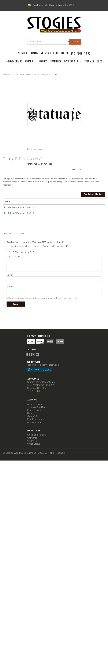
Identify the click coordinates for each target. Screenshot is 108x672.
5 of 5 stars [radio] (33, 256)
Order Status (33, 448)
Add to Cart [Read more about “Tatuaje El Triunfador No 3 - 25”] (91, 208)
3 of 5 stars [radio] (28, 256)
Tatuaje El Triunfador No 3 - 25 (18, 207)
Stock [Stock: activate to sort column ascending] (56, 201)
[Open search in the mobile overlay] (54, 42)
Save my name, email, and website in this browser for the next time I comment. (43, 302)
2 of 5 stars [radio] (25, 256)
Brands (43, 61)
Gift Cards (32, 442)
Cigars (30, 61)
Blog (100, 61)
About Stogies (34, 408)
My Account (51, 53)
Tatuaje (36, 74)
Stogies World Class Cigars (41, 386)
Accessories (72, 61)
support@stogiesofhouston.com (42, 369)
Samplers (55, 61)
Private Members (35, 423)
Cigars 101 (32, 420)
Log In (64, 53)
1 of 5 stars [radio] (22, 256)
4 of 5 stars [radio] (30, 256)
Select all (95, 201)
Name (10, 279)
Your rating (13, 255)
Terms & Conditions (37, 411)
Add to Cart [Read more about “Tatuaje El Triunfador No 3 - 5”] (91, 216)
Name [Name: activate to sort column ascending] (7, 201)
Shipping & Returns (36, 439)
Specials (89, 61)
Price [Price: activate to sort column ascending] (42, 201)
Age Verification (35, 426)
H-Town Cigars (14, 61)
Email (10, 290)
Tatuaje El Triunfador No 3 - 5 (18, 215)
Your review (13, 260)
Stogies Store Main (16, 74)
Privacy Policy (34, 414)
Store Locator (29, 53)
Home (5, 74)
